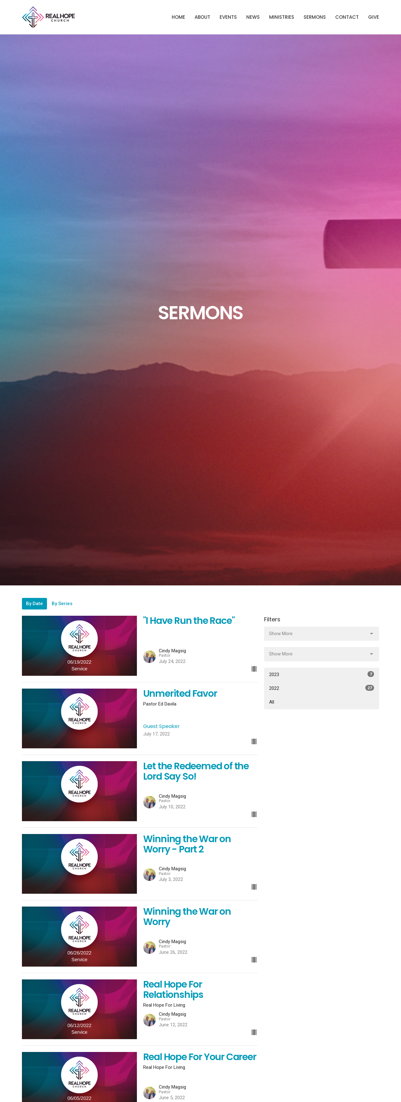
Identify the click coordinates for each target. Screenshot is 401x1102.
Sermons (315, 17)
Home (178, 17)
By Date (34, 603)
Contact (347, 17)
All (271, 702)
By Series (62, 603)
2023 (321, 674)
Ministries (281, 17)
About (202, 17)
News (253, 17)
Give (373, 17)
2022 (321, 688)
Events (228, 17)
